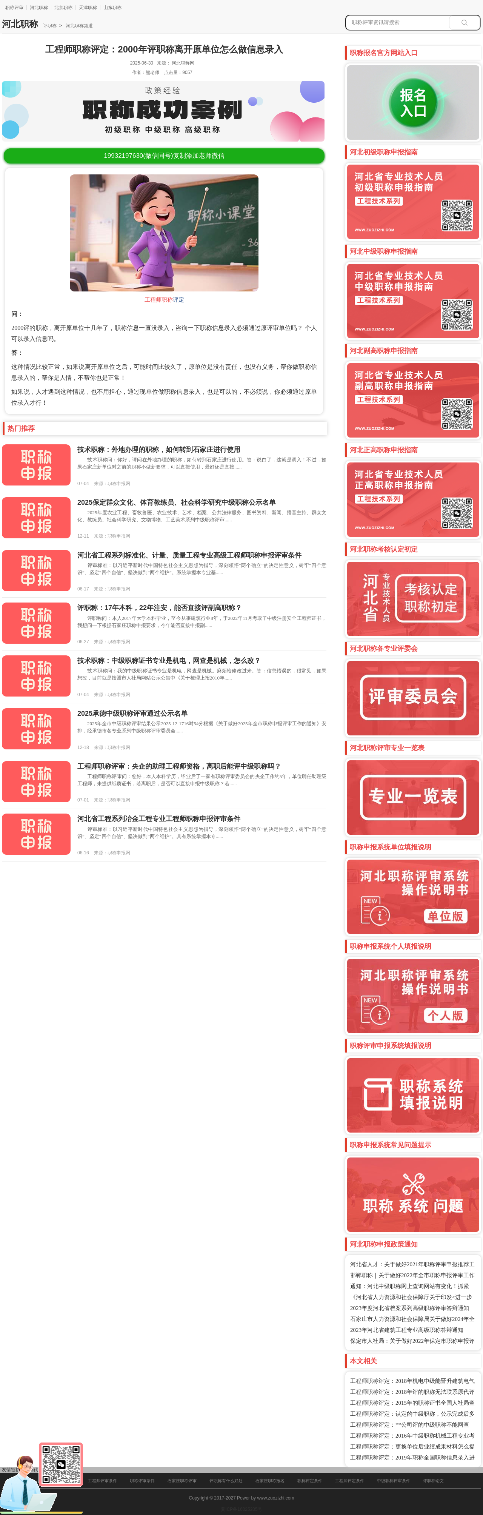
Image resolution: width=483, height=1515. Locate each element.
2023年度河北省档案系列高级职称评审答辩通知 (409, 1308)
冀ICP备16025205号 (241, 1509)
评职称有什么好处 (226, 1480)
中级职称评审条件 (393, 1480)
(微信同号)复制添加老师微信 (164, 155)
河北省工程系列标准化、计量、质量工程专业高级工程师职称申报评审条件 (189, 555)
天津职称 (88, 7)
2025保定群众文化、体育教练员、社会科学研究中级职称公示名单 (176, 502)
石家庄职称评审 (182, 1480)
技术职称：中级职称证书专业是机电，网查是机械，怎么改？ (169, 660)
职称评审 (14, 7)
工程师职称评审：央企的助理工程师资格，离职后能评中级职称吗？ (179, 766)
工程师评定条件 (349, 1480)
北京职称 (63, 7)
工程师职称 (159, 300)
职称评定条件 (309, 1480)
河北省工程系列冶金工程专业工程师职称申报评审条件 (158, 819)
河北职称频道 (79, 25)
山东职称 (112, 7)
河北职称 (39, 7)
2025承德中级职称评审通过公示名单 (132, 713)
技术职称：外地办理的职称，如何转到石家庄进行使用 (158, 449)
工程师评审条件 (102, 1480)
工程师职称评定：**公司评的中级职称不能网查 (409, 1425)
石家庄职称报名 (270, 1480)
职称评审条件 (142, 1480)
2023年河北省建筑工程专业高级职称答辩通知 (406, 1330)
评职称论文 (433, 1480)
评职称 (50, 25)
